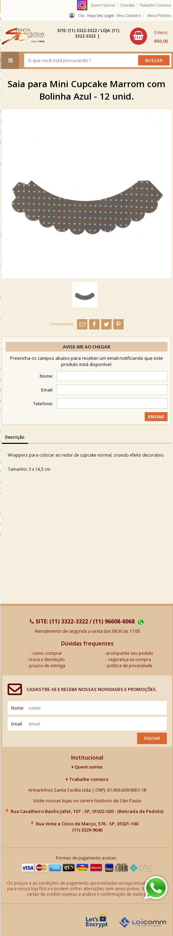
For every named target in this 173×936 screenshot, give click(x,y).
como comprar (47, 653)
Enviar (152, 738)
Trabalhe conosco (87, 779)
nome (17, 708)
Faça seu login (100, 15)
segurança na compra (129, 659)
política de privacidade (129, 665)
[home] (23, 36)
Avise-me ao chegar (86, 347)
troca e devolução (47, 659)
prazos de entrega (47, 665)
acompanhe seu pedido (129, 653)
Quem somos (87, 767)
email (16, 724)
